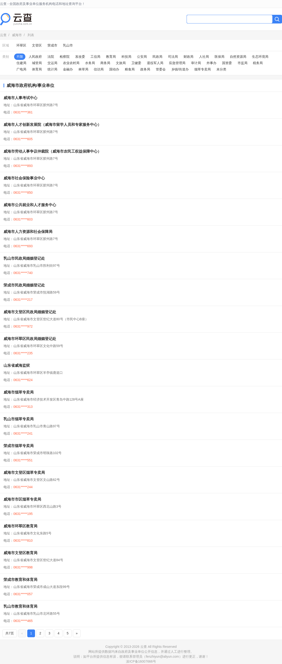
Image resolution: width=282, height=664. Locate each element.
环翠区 (21, 45)
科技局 (126, 56)
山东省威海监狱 (17, 365)
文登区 (37, 45)
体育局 (37, 69)
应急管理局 (177, 63)
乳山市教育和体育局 (20, 606)
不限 (19, 56)
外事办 (211, 63)
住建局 (21, 63)
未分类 (221, 69)
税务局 (258, 63)
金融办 (68, 69)
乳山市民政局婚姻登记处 (24, 258)
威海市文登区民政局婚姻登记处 (30, 312)
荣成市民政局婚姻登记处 (24, 285)
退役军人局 (155, 63)
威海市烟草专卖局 (19, 392)
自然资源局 (238, 56)
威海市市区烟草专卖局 (22, 499)
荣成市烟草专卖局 (19, 446)
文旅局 (121, 63)
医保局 (219, 56)
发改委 (80, 56)
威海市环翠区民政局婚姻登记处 (30, 339)
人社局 (204, 56)
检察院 (65, 56)
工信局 (95, 56)
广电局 (21, 69)
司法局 (173, 56)
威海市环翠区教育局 (20, 526)
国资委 (227, 63)
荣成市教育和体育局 (20, 580)
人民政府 (35, 56)
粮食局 (130, 69)
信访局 (99, 69)
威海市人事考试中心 (20, 98)
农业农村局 (71, 63)
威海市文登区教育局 (20, 553)
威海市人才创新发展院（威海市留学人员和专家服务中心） (52, 125)
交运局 (52, 63)
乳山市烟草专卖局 (19, 419)
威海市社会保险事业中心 (24, 178)
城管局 (37, 63)
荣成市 (52, 45)
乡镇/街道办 (180, 69)
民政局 (157, 56)
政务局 (145, 69)
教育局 (111, 56)
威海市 (17, 35)
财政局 (188, 56)
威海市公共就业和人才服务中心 (30, 205)
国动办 (114, 69)
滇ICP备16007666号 (141, 661)
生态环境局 (260, 56)
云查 (3, 35)
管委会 (161, 69)
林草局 (83, 69)
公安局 (142, 56)
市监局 (242, 63)
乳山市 (68, 45)
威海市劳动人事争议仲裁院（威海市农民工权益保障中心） (52, 151)
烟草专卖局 (202, 69)
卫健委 (136, 63)
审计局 (196, 63)
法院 (50, 56)
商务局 (105, 63)
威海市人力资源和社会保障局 (28, 232)
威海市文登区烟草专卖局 (24, 473)
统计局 (52, 69)
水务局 (90, 63)
